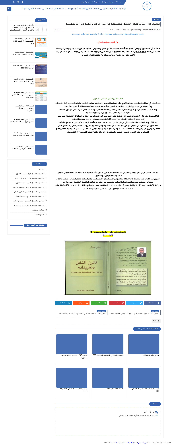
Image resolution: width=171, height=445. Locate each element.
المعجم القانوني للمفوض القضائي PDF (108, 355)
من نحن (104, 2)
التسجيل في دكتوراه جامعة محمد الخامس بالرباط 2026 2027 (23, 81)
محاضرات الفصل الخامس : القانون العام (29, 192)
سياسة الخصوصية (116, 2)
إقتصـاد (41, 169)
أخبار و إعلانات (71, 9)
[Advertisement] (108, 75)
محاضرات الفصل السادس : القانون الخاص (28, 201)
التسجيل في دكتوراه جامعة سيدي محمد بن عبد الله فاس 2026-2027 (23, 95)
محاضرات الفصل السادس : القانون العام (29, 206)
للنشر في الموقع (87, 2)
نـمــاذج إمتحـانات (38, 210)
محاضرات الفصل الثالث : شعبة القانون (29, 178)
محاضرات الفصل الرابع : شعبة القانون (30, 197)
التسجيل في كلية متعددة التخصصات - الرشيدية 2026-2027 (23, 41)
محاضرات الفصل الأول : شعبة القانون (30, 174)
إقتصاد (96, 9)
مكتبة (156, 20)
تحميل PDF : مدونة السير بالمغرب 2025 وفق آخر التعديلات (24, 108)
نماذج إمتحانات (85, 9)
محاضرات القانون (110, 9)
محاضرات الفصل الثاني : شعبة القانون (30, 183)
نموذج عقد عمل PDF (115, 389)
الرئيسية (122, 9)
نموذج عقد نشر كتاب (151, 355)
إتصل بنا (97, 2)
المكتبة (38, 9)
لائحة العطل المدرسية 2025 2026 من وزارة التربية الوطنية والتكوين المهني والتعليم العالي (22, 28)
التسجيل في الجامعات (54, 9)
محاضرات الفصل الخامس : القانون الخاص (28, 188)
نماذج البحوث (28, 9)
